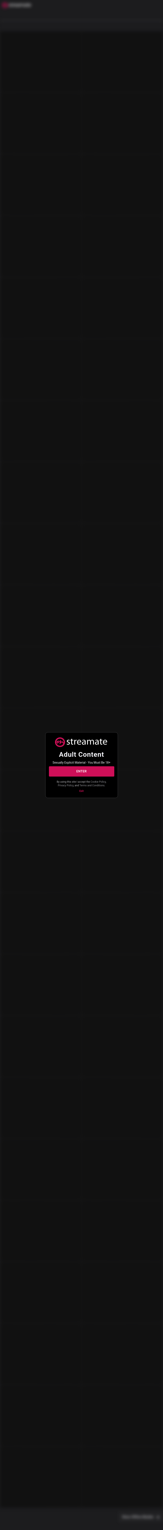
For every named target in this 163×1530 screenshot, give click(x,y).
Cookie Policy (98, 781)
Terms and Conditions (91, 785)
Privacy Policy (65, 785)
